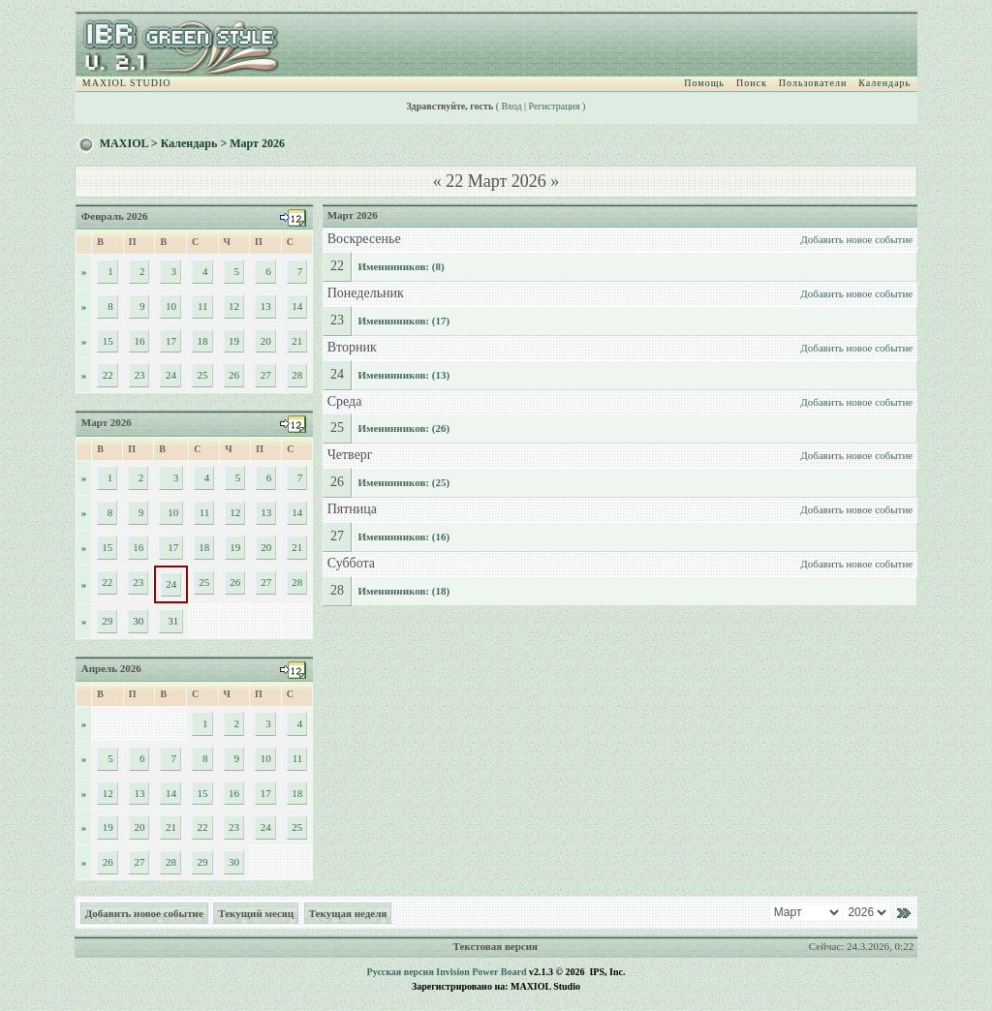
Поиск (751, 82)
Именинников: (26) (403, 428)
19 (234, 341)
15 (108, 341)
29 (107, 621)
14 (297, 306)
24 (171, 375)
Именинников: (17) (403, 320)
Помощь (704, 82)
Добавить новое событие (856, 239)
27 (266, 375)
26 (234, 375)
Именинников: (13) (403, 375)
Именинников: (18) (403, 591)
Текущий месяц (256, 913)
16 (139, 341)
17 (171, 341)
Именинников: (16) (403, 536)
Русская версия (400, 971)
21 (297, 341)
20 (266, 341)
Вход (512, 106)
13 (266, 306)
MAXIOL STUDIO (126, 82)
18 (203, 341)
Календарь (884, 82)
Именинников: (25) (403, 482)
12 (234, 306)
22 (108, 375)
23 (139, 375)
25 (203, 375)
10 (171, 306)
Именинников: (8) (400, 266)
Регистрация (554, 106)
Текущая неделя (348, 913)
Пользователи (813, 82)
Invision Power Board (481, 971)
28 (297, 375)
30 (234, 862)
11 (203, 306)
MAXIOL (124, 143)
